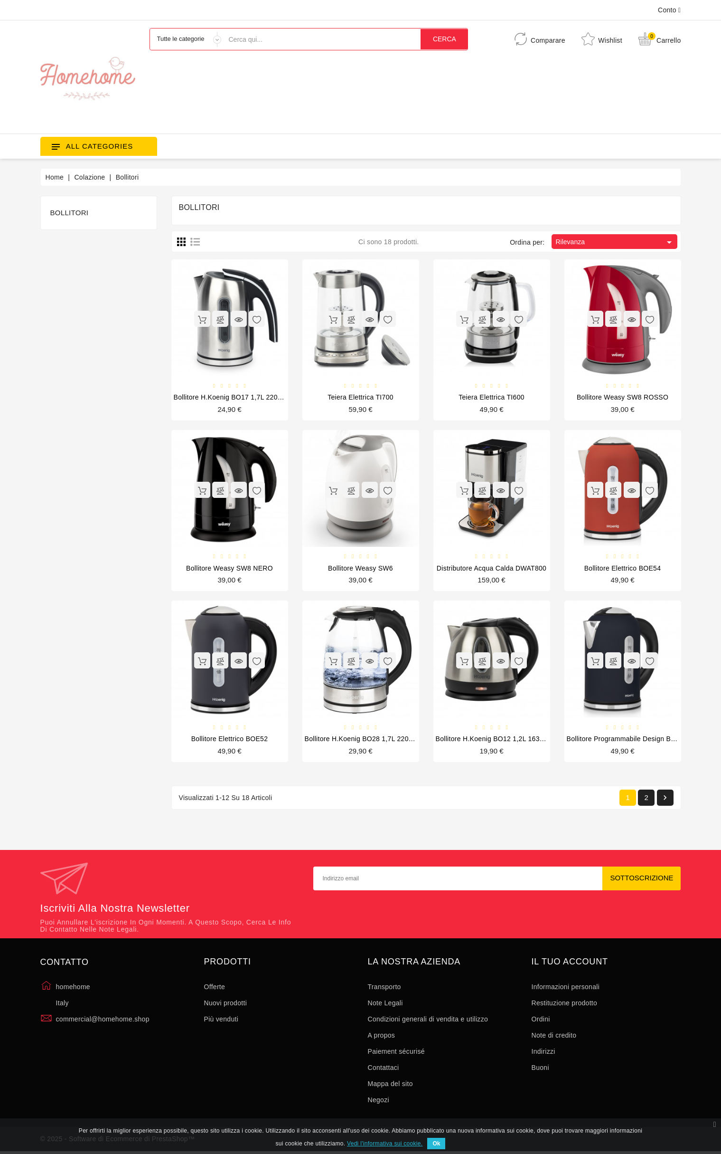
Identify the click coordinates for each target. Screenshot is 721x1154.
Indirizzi (543, 1053)
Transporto (384, 988)
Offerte (214, 988)
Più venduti (221, 1020)
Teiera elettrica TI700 (360, 397)
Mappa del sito (390, 1085)
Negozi (378, 1101)
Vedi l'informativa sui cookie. (384, 1143)
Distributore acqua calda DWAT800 (491, 568)
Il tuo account (570, 963)
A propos (381, 1036)
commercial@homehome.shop (103, 1020)
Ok (436, 1143)
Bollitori (69, 213)
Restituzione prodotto (565, 1004)
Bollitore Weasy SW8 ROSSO (622, 397)
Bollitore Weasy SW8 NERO (229, 568)
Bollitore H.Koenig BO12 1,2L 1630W (493, 740)
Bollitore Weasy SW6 (360, 568)
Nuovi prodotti (225, 1004)
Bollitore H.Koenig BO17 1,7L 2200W (231, 397)
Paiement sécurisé (396, 1053)
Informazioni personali (566, 988)
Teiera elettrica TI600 (491, 397)
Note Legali (385, 1004)
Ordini (541, 1020)
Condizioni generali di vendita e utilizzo (428, 1020)
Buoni (540, 1069)
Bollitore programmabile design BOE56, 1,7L (636, 740)
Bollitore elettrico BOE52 (229, 740)
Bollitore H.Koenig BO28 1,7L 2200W (362, 740)
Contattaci (383, 1069)
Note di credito (554, 1036)
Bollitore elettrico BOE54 (622, 568)
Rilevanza (615, 242)
